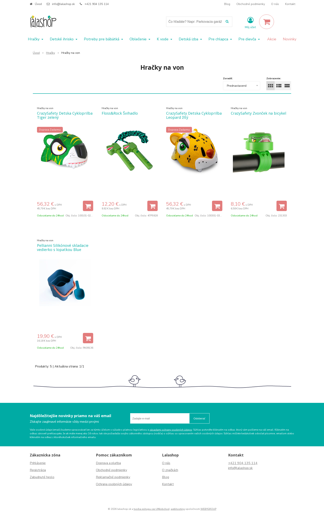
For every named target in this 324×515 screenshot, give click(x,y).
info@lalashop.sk (63, 4)
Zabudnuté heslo (42, 477)
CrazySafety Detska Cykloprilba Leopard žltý (194, 115)
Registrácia (38, 470)
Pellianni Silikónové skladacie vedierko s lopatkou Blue (62, 247)
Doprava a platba (108, 463)
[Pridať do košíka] (88, 206)
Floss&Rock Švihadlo (120, 113)
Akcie (271, 39)
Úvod (38, 4)
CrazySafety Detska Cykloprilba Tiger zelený (65, 115)
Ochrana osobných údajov (114, 484)
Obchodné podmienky (250, 4)
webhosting (178, 509)
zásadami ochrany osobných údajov (171, 429)
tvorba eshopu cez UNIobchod (151, 509)
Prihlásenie (38, 463)
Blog (227, 4)
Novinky (289, 39)
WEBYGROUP (208, 509)
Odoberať (199, 418)
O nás (275, 4)
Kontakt (290, 4)
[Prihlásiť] (250, 22)
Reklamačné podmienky (113, 477)
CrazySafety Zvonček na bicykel (258, 113)
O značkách (170, 470)
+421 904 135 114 (97, 4)
